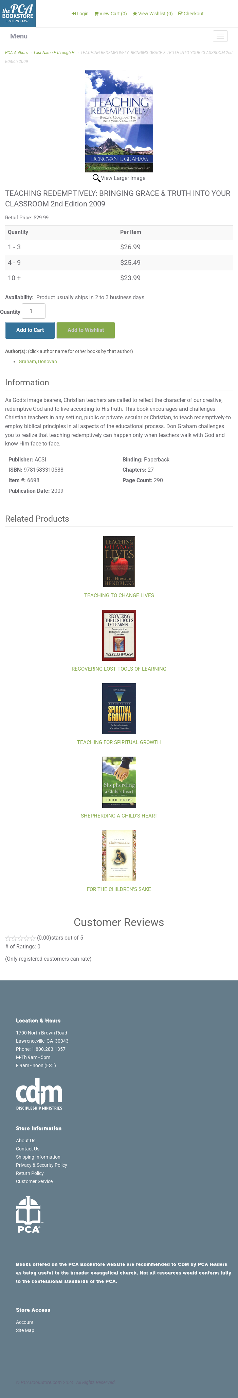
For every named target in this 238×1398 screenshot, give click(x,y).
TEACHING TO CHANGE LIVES (119, 595)
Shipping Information (38, 1157)
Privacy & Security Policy (41, 1165)
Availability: (19, 297)
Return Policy (30, 1173)
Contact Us (27, 1148)
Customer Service (34, 1181)
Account (25, 1322)
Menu (19, 36)
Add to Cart (30, 330)
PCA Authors (16, 52)
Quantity (10, 312)
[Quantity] (33, 311)
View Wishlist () (153, 13)
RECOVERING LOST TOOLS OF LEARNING (119, 669)
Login (80, 13)
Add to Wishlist (86, 330)
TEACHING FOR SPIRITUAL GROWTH (119, 742)
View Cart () (110, 13)
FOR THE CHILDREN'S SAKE (119, 889)
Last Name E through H (54, 52)
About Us (25, 1140)
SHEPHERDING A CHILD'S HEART (119, 816)
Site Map (25, 1330)
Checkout (191, 13)
